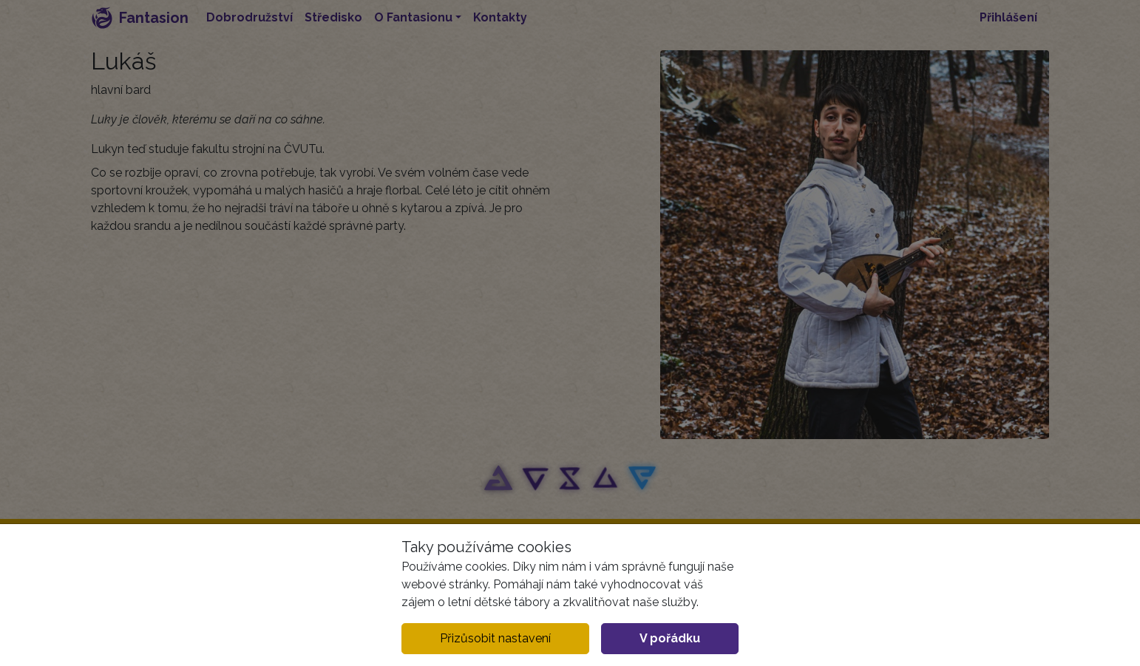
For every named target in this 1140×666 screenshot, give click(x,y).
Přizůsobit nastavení (495, 638)
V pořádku (669, 638)
